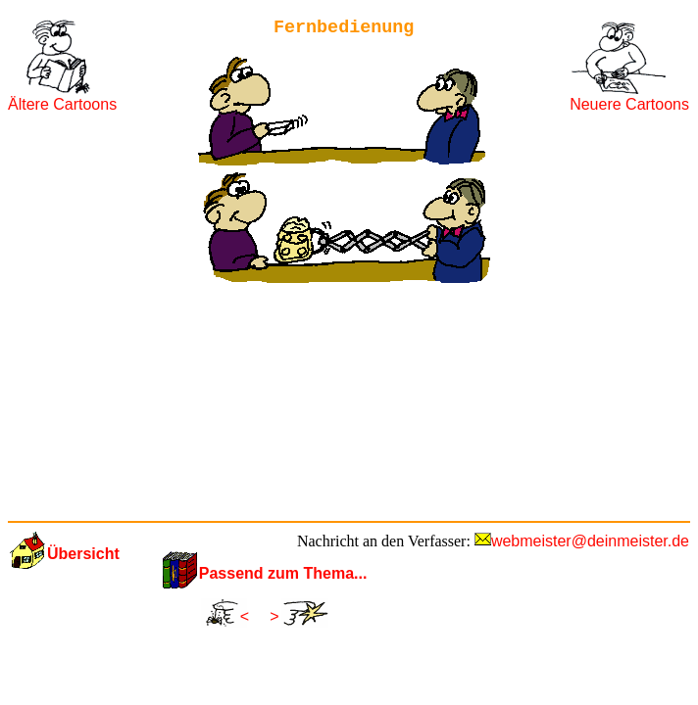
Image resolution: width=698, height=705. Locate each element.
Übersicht (83, 553)
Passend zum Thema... (283, 573)
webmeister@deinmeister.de (590, 541)
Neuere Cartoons (629, 104)
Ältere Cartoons (62, 104)
